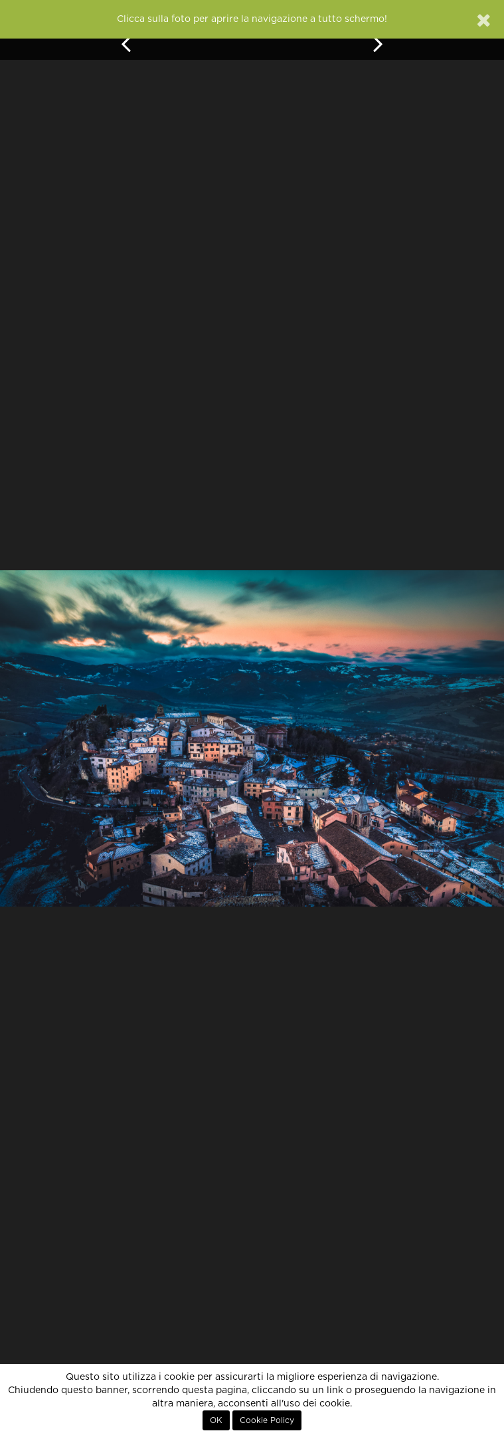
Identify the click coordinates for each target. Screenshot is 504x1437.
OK (216, 1420)
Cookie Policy (267, 1420)
